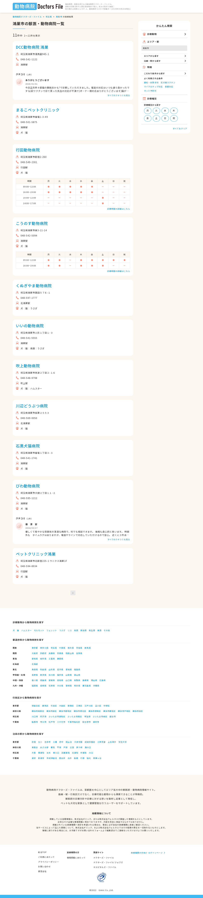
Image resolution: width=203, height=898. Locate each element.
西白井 (62, 758)
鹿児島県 (86, 685)
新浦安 (41, 758)
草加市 (87, 716)
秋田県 (43, 669)
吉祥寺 (48, 741)
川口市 (35, 716)
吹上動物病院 (28, 365)
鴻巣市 (59, 16)
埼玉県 (49, 16)
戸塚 (65, 747)
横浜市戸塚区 (124, 711)
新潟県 (43, 674)
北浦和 (75, 752)
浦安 (34, 758)
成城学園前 (90, 741)
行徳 (82, 758)
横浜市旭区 (138, 711)
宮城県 (69, 669)
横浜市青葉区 (38, 711)
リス (70, 630)
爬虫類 (83, 630)
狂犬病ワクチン (168, 82)
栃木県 (71, 647)
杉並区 (54, 705)
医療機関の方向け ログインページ (147, 852)
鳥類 (76, 630)
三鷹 (55, 741)
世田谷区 (36, 705)
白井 (70, 758)
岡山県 (94, 680)
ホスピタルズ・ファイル (104, 867)
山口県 (69, 680)
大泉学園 (78, 741)
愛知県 (35, 658)
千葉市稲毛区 (74, 721)
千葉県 (62, 647)
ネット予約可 (150, 90)
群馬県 (88, 647)
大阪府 (35, 653)
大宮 (34, 752)
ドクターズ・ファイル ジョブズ (108, 862)
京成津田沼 (52, 758)
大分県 (60, 685)
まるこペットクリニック (38, 110)
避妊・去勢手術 (151, 82)
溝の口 (88, 747)
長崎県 (43, 685)
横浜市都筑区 (65, 711)
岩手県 (60, 669)
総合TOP (42, 852)
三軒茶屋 (101, 741)
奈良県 (60, 653)
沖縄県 (96, 685)
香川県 (35, 680)
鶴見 (53, 747)
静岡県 (60, 658)
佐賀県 (52, 685)
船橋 (76, 758)
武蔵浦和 (65, 752)
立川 (40, 741)
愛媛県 (52, 680)
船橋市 (35, 721)
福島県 (77, 669)
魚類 (99, 630)
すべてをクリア (180, 128)
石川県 (52, 674)
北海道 (35, 664)
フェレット (51, 630)
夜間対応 (169, 86)
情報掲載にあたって (76, 857)
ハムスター (26, 630)
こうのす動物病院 (32, 223)
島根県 (85, 680)
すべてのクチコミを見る (118, 95)
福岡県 (35, 685)
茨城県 (79, 647)
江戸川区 (89, 705)
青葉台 (35, 747)
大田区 (62, 705)
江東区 (79, 705)
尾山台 (69, 741)
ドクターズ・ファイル (103, 857)
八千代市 (61, 721)
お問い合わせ (44, 866)
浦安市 (96, 721)
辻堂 (72, 747)
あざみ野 (44, 747)
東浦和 (41, 752)
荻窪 (34, 741)
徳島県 (43, 680)
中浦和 (83, 752)
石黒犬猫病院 (28, 446)
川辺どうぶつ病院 (32, 405)
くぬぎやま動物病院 (34, 285)
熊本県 (77, 685)
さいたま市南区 (75, 716)
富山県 (77, 674)
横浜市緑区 (51, 711)
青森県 (35, 669)
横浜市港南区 (94, 711)
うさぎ (62, 630)
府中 (61, 741)
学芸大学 (122, 741)
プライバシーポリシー (48, 861)
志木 (49, 752)
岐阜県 (43, 658)
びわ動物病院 (28, 486)
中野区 (107, 705)
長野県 (35, 674)
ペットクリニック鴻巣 (36, 554)
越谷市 (113, 716)
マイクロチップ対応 (153, 86)
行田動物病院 (28, 150)
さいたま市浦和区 (57, 716)
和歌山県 (70, 653)
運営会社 (42, 871)
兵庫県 (52, 653)
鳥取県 (77, 680)
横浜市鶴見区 (109, 711)
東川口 (56, 752)
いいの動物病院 (30, 325)
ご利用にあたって (46, 857)
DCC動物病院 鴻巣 (32, 47)
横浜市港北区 (80, 711)
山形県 (52, 669)
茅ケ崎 (79, 747)
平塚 (59, 747)
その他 (107, 630)
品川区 (98, 705)
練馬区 (45, 705)
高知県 (60, 680)
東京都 (35, 647)
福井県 (60, 674)
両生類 (92, 630)
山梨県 (69, 674)
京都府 (43, 653)
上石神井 (112, 741)
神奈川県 (44, 647)
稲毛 (89, 758)
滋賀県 (79, 653)
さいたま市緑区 (100, 716)
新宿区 (71, 705)
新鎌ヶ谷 (97, 758)
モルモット (39, 630)
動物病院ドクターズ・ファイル (27, 16)
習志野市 (86, 721)
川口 (91, 752)
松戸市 (52, 721)
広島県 (102, 680)
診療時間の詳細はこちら (118, 208)
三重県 (52, 658)
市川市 (43, 721)
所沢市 (43, 716)
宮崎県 (69, 685)
